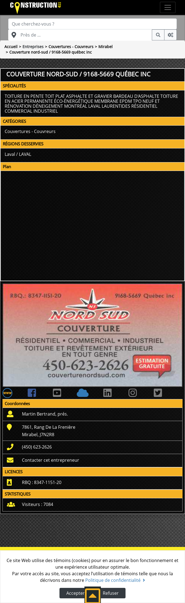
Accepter (75, 593)
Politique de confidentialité (115, 580)
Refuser (111, 593)
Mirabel (105, 46)
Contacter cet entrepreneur (50, 460)
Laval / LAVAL (18, 154)
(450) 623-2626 (37, 447)
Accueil (11, 46)
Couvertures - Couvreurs (71, 46)
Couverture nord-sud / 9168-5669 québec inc (50, 52)
